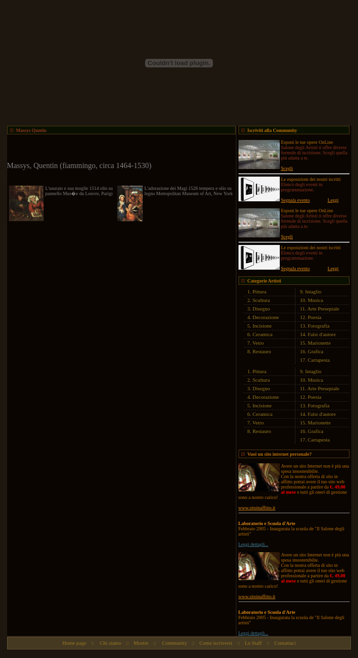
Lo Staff (253, 643)
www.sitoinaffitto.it (257, 507)
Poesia (314, 317)
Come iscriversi (216, 643)
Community (174, 643)
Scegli (287, 168)
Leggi (333, 200)
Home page (74, 643)
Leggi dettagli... (253, 544)
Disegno (261, 308)
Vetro (258, 343)
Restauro (262, 351)
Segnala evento (295, 200)
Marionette (319, 343)
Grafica (315, 351)
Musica (315, 300)
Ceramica (263, 334)
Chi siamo (110, 643)
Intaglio (313, 291)
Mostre (141, 643)
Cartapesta (319, 360)
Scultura (261, 300)
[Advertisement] (118, 148)
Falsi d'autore (322, 334)
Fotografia (319, 326)
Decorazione (266, 317)
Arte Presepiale (323, 308)
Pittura (259, 291)
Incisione (262, 326)
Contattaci (284, 643)
